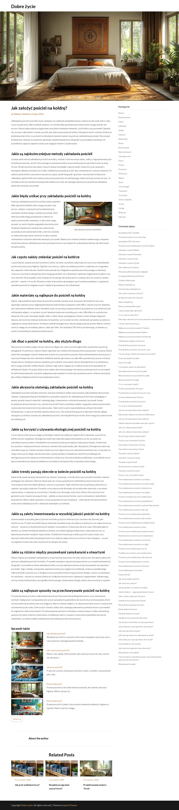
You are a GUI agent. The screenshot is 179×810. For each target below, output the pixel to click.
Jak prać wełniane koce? (27, 784)
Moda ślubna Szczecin (127, 609)
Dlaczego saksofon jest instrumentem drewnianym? (140, 319)
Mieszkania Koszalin (127, 664)
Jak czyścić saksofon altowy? (130, 293)
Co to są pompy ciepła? (128, 384)
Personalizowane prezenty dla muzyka (134, 518)
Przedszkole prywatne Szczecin (132, 345)
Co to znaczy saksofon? (128, 315)
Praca (120, 160)
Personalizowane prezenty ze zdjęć (133, 544)
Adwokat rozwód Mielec (128, 250)
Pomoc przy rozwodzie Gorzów (131, 440)
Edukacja (122, 126)
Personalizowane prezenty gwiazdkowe (135, 501)
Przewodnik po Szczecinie (129, 644)
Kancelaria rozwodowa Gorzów (131, 445)
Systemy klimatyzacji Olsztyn (130, 397)
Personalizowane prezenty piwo (132, 527)
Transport (122, 191)
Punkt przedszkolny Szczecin (130, 388)
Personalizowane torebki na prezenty (134, 540)
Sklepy (121, 178)
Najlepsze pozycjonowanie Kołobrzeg (134, 336)
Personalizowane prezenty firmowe (133, 566)
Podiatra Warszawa (126, 280)
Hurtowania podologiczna (129, 289)
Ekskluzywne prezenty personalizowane (135, 535)
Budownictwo (124, 117)
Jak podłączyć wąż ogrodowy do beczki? (135, 639)
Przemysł (122, 169)
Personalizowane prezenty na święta (134, 479)
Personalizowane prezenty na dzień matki (136, 484)
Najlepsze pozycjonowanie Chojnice (133, 328)
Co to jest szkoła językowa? (130, 406)
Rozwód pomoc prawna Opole (131, 466)
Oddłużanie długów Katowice (131, 341)
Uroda (121, 204)
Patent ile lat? (124, 574)
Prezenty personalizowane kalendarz (134, 514)
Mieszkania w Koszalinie (128, 652)
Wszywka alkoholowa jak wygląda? (133, 272)
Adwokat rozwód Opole (128, 263)
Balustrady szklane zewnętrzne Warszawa (136, 414)
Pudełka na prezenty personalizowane (135, 553)
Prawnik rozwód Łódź (127, 462)
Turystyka (122, 195)
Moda (120, 143)
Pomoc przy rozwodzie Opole (131, 475)
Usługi (121, 208)
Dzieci (121, 121)
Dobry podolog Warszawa (129, 306)
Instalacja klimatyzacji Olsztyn (131, 276)
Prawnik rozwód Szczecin (129, 471)
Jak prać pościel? (55, 667)
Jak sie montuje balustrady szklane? (133, 410)
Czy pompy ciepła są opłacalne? (132, 367)
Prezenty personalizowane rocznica (133, 561)
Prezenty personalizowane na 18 (132, 548)
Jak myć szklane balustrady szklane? (133, 432)
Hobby (121, 130)
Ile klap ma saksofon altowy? (130, 297)
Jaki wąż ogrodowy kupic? (129, 631)
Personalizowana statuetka (130, 570)
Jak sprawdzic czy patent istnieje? (133, 587)
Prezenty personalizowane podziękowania (136, 522)
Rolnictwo (122, 173)
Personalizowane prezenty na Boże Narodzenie (138, 505)
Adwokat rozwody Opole (129, 458)
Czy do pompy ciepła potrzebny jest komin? (137, 354)
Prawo (121, 165)
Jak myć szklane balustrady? (130, 427)
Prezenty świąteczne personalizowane (135, 497)
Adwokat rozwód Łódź (128, 259)
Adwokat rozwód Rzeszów (129, 254)
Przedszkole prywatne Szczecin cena (134, 349)
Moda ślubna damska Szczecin (131, 605)
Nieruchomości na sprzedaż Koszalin (134, 375)
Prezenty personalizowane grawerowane (136, 531)
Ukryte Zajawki (124, 199)
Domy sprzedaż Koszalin (128, 358)
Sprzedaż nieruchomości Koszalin (132, 371)
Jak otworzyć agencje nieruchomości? (134, 648)
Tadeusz (17, 114)
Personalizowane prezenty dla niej (133, 510)
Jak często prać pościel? (58, 650)
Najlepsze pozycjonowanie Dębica (133, 332)
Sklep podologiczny (126, 284)
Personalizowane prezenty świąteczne (135, 488)
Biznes (121, 113)
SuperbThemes (69, 805)
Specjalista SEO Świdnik (128, 233)
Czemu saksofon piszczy (128, 323)
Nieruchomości (124, 152)
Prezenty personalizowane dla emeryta (135, 557)
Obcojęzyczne (124, 156)
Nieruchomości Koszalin (128, 380)
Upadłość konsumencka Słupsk (132, 600)
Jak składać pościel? (56, 633)
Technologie (123, 186)
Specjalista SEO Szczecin (129, 241)
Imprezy (121, 134)
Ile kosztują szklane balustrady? (132, 436)
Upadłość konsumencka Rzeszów (132, 618)
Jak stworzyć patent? (127, 583)
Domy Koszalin (124, 362)
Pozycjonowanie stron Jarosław (132, 237)
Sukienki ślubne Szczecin (129, 613)
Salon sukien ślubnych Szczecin (131, 596)
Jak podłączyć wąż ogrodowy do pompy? (135, 626)
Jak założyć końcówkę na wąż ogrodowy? (136, 622)
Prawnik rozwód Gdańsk (128, 453)
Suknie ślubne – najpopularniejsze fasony (136, 592)
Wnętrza (17, 719)
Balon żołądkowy (125, 302)
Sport (120, 182)
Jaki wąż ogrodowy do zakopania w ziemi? (136, 635)
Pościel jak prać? (54, 684)
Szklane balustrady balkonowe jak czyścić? (136, 423)
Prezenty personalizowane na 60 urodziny (136, 246)
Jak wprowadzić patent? (128, 579)
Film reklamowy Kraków (128, 267)
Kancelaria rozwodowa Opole (131, 449)
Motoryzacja (123, 147)
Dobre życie (23, 6)
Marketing (122, 139)
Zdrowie (122, 217)
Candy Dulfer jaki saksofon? (130, 310)
